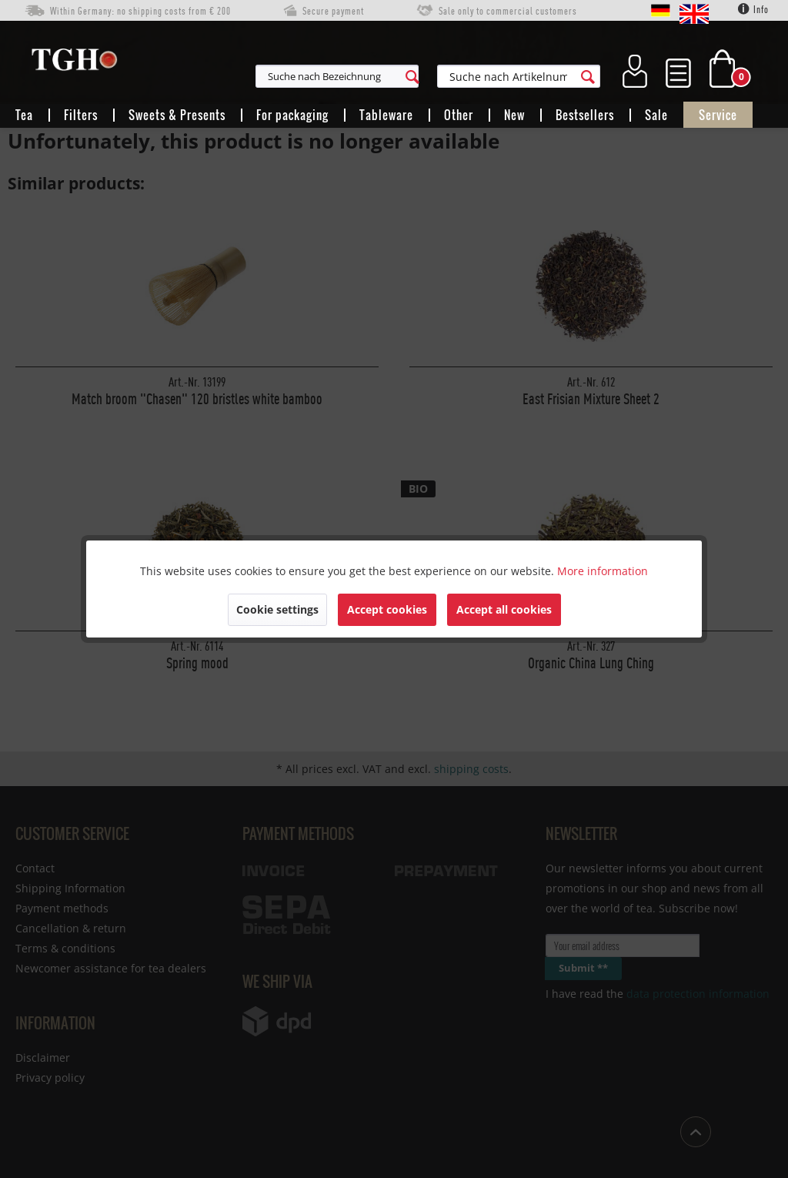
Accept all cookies (504, 609)
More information (602, 571)
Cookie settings (277, 609)
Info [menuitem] (753, 9)
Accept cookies (387, 609)
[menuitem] (405, 76)
